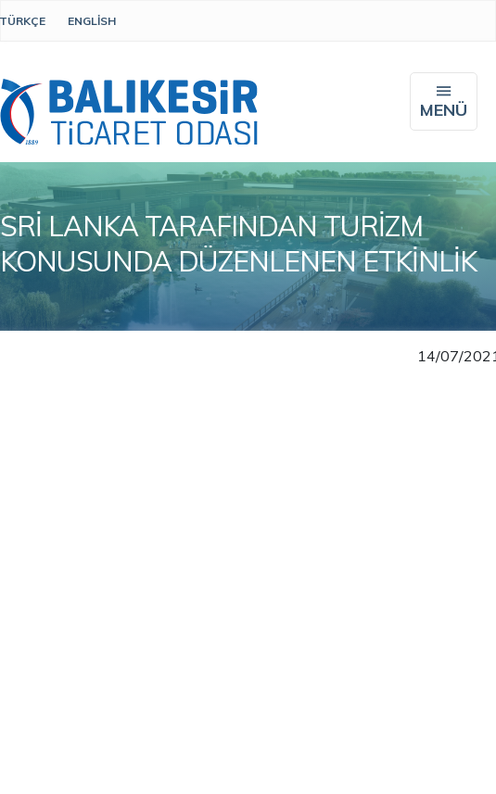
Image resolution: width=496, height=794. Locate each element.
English (92, 21)
